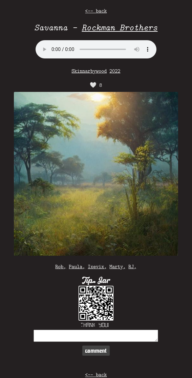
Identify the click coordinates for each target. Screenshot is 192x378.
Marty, (117, 266)
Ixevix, (97, 266)
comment (96, 350)
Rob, (60, 266)
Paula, (77, 266)
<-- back (96, 10)
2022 (114, 70)
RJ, (132, 266)
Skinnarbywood (89, 70)
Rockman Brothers (119, 27)
